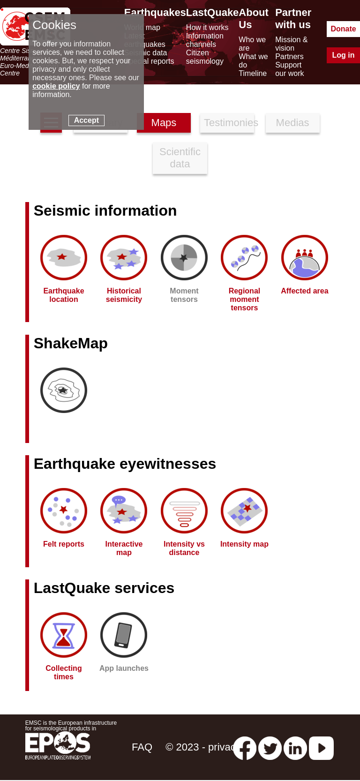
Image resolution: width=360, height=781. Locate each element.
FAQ (142, 747)
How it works (207, 27)
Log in (343, 55)
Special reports (149, 61)
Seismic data (145, 53)
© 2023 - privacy (203, 747)
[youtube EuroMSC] (321, 747)
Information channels (205, 40)
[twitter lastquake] (270, 747)
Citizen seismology (205, 57)
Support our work (289, 69)
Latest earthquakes (144, 40)
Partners (289, 56)
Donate (343, 29)
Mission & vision (291, 44)
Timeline (253, 73)
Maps (164, 122)
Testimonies (229, 122)
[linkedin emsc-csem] (295, 747)
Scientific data (180, 158)
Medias (292, 122)
